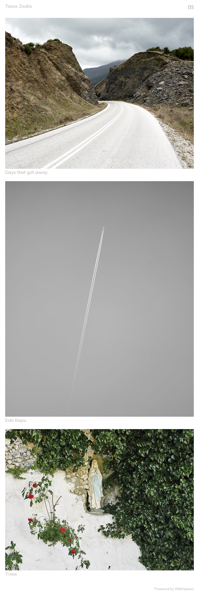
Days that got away (26, 172)
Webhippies (184, 589)
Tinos (11, 574)
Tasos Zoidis (18, 6)
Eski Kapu (15, 420)
